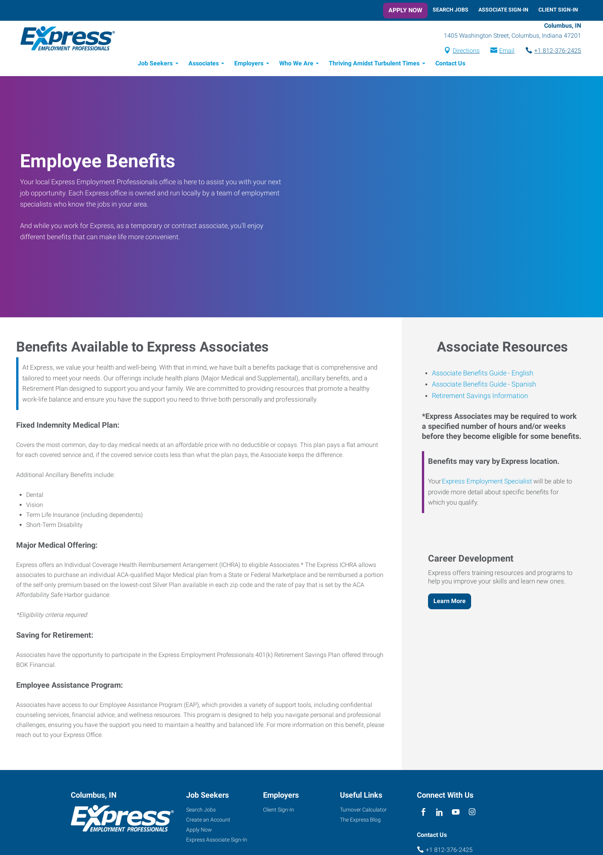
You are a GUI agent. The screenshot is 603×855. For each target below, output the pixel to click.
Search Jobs (450, 10)
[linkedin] (439, 813)
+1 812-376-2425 (554, 51)
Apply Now (405, 10)
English (521, 374)
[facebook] (423, 813)
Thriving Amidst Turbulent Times (374, 64)
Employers (248, 64)
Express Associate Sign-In (216, 841)
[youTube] (456, 813)
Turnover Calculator (363, 811)
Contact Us (450, 64)
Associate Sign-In (503, 10)
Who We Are (296, 64)
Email (503, 51)
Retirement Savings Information (480, 397)
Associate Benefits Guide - (471, 374)
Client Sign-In (558, 10)
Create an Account (208, 821)
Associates (203, 64)
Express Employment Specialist (487, 482)
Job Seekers (155, 64)
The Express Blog (360, 821)
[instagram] (472, 813)
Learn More (449, 602)
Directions (463, 51)
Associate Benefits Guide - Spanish (484, 385)
